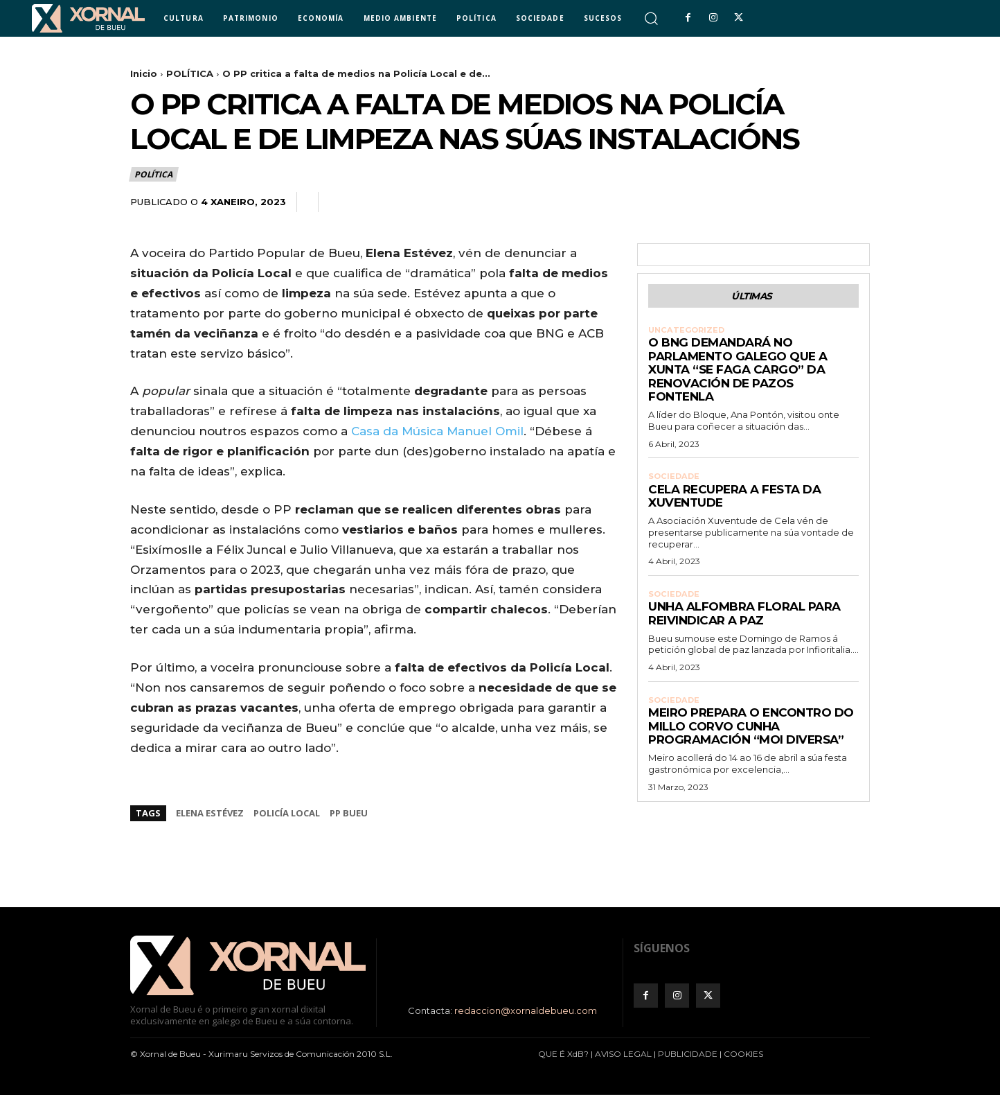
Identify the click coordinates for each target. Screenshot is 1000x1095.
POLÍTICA (189, 73)
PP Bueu (349, 813)
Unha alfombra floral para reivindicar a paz (744, 620)
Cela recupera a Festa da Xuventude (734, 502)
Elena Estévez (210, 813)
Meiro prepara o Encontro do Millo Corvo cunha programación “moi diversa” (751, 734)
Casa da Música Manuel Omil (437, 431)
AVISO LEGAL (623, 1054)
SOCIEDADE (675, 481)
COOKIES (743, 1054)
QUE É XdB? (563, 1054)
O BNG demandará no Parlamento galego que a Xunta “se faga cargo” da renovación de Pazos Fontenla (738, 374)
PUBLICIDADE (687, 1054)
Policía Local (286, 813)
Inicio (143, 73)
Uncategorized (688, 333)
